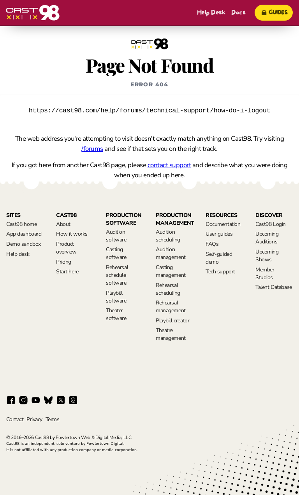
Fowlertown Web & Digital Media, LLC (93, 437)
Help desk (17, 254)
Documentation (223, 224)
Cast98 (42, 437)
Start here (67, 271)
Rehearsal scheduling (168, 289)
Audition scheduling (168, 235)
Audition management (171, 253)
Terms (52, 419)
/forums (92, 148)
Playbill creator (172, 320)
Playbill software (116, 296)
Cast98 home (21, 224)
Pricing (63, 262)
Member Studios (264, 273)
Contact (14, 419)
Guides (273, 12)
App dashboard (24, 234)
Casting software (116, 253)
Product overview (66, 247)
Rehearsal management (171, 306)
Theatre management (171, 334)
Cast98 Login (270, 224)
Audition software (116, 235)
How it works (72, 234)
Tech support (220, 271)
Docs (238, 13)
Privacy (34, 419)
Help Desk (211, 13)
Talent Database (273, 287)
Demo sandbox (23, 244)
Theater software (116, 314)
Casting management (171, 271)
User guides (219, 234)
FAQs (212, 244)
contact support (169, 165)
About (63, 224)
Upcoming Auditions (267, 237)
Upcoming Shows (267, 255)
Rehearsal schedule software (117, 275)
